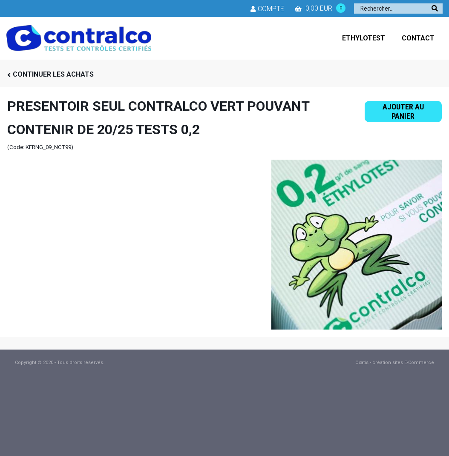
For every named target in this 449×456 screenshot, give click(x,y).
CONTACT (418, 38)
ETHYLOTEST (363, 38)
